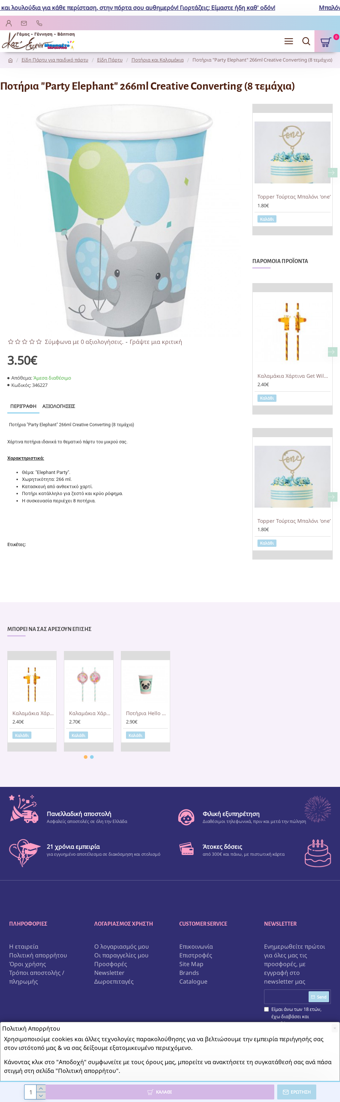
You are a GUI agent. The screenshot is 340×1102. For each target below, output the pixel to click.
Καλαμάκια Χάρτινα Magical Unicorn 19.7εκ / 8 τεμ (90, 713)
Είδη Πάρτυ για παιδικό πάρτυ (55, 59)
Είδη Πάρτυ (110, 59)
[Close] (335, 1028)
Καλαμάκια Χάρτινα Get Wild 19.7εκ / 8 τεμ (294, 376)
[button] (332, 172)
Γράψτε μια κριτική (156, 342)
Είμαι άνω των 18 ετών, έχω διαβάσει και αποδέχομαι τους (292, 1020)
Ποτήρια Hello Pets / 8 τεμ (147, 713)
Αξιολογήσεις (58, 406)
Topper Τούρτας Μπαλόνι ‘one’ (294, 196)
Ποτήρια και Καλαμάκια (157, 59)
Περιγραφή (23, 406)
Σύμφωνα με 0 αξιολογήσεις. (84, 342)
